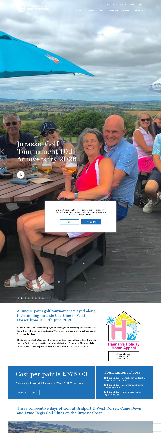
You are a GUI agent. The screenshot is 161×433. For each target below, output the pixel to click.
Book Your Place (27, 392)
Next (158, 151)
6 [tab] (36, 298)
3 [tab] (25, 298)
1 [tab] (18, 298)
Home (78, 10)
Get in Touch (111, 4)
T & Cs (123, 4)
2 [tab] (22, 298)
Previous (3, 151)
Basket (132, 4)
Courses (90, 10)
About (102, 10)
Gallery (126, 10)
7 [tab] (39, 298)
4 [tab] (29, 298)
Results (139, 10)
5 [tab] (32, 298)
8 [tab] (43, 298)
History (114, 10)
